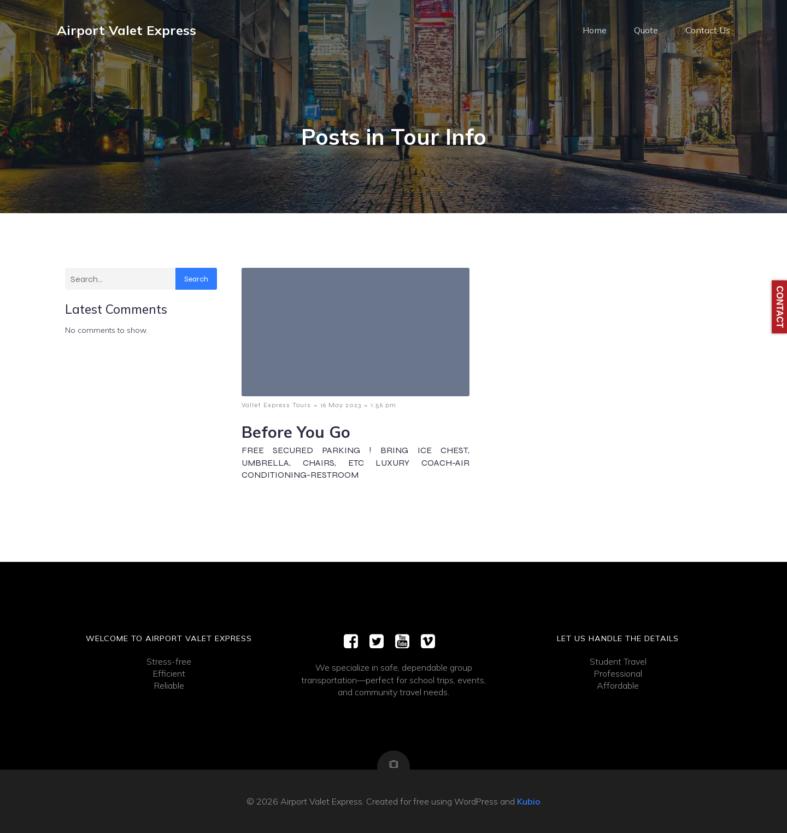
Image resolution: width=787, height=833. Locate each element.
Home (595, 30)
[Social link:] (355, 641)
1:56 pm (383, 405)
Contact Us (707, 30)
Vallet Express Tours (276, 405)
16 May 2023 (340, 405)
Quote (646, 30)
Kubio (529, 801)
